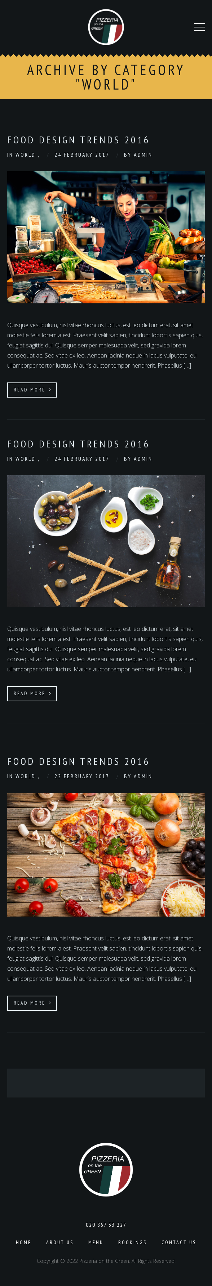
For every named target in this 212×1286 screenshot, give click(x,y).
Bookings (132, 1242)
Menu (95, 1242)
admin (143, 154)
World (27, 154)
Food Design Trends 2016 (78, 139)
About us (60, 1242)
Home (23, 1242)
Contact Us (179, 1242)
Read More (33, 389)
